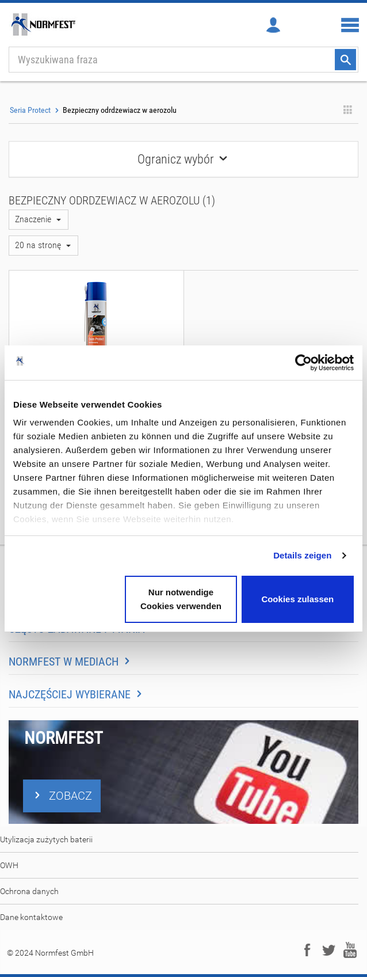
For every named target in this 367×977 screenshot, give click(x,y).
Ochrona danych (29, 891)
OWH (9, 865)
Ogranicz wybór (183, 159)
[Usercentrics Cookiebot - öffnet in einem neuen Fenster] (303, 362)
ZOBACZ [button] (62, 796)
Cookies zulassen (297, 599)
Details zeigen (302, 555)
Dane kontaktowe (31, 917)
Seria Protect (30, 110)
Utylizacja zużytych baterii (46, 839)
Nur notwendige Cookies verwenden (180, 599)
